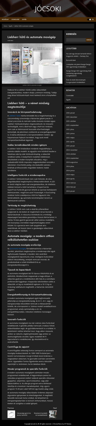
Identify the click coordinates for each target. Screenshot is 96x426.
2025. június (70, 133)
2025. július (70, 129)
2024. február (71, 187)
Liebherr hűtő (14, 116)
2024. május (70, 175)
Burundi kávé (71, 60)
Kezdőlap (5, 19)
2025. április (70, 142)
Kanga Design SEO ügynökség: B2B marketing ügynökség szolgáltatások (78, 73)
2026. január (70, 113)
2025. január (70, 146)
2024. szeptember (72, 158)
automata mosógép (18, 248)
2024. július (70, 166)
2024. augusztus (72, 162)
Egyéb (24, 19)
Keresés (71, 34)
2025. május (70, 138)
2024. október (71, 154)
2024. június (70, 170)
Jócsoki (48, 8)
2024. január (70, 191)
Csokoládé (15, 19)
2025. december (71, 117)
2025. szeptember (72, 125)
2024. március (71, 183)
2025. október (71, 121)
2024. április (70, 179)
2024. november (72, 150)
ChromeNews (57, 424)
